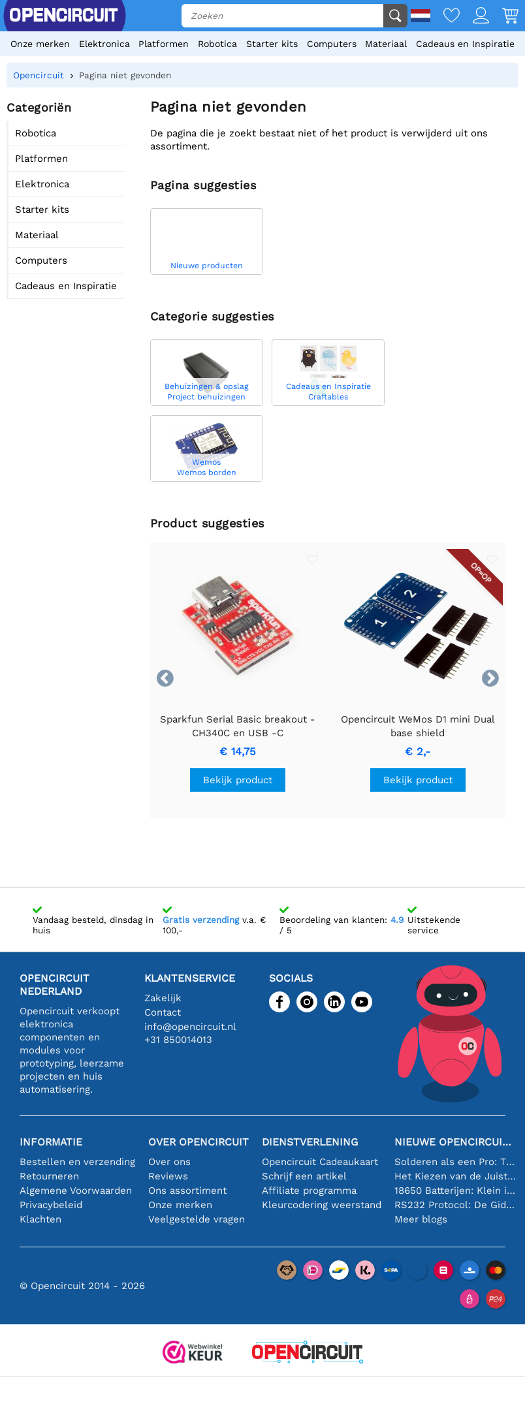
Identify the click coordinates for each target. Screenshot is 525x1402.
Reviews (168, 1176)
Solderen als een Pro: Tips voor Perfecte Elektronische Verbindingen (455, 1162)
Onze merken (40, 44)
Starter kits (272, 44)
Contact (162, 1012)
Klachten (40, 1219)
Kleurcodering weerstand (321, 1205)
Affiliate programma (309, 1190)
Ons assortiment (187, 1190)
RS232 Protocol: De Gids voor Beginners (455, 1205)
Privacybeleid (51, 1205)
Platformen (163, 44)
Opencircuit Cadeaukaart (320, 1162)
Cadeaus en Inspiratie (465, 44)
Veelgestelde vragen (196, 1219)
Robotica (217, 44)
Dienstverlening (310, 1142)
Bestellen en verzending (77, 1162)
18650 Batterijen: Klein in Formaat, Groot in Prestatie (455, 1190)
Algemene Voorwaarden (76, 1190)
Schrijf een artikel (304, 1176)
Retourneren (49, 1176)
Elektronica (104, 44)
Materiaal (386, 44)
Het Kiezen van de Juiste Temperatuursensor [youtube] (455, 1176)
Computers (332, 44)
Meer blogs (420, 1219)
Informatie (51, 1142)
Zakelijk (163, 998)
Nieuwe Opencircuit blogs (455, 1142)
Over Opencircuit (198, 1142)
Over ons (169, 1162)
